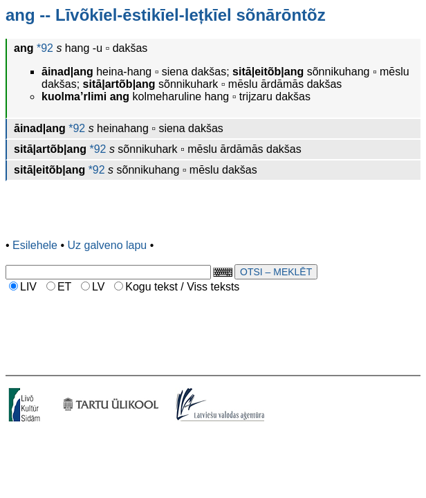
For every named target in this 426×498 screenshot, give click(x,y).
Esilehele (34, 245)
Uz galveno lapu (107, 245)
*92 (43, 48)
